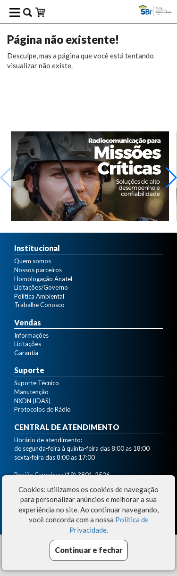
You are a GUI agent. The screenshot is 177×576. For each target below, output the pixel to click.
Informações (31, 335)
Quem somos (32, 261)
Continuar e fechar (89, 549)
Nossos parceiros (38, 270)
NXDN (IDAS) (32, 401)
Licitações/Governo (41, 287)
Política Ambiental (39, 296)
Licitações (27, 344)
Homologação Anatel (43, 279)
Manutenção (31, 392)
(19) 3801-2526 (87, 475)
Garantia (26, 353)
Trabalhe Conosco (39, 304)
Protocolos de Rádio (42, 409)
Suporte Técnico (36, 383)
